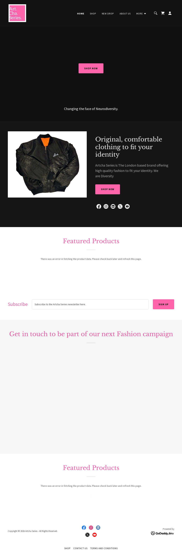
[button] (141, 14)
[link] (17, 12)
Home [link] (80, 13)
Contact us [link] (80, 548)
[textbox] (90, 304)
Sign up (163, 304)
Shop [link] (93, 13)
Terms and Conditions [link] (103, 548)
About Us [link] (125, 13)
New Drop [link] (108, 13)
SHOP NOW (91, 68)
